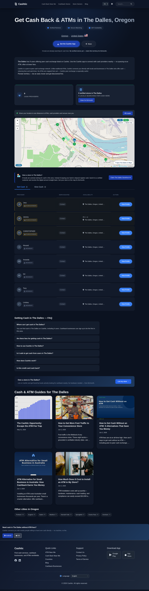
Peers (126, 120)
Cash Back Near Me (49, 4)
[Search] (131, 4)
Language (65, 577)
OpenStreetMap (122, 166)
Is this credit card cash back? (28, 369)
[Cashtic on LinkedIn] (20, 562)
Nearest (120, 122)
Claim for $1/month (86, 100)
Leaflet (113, 166)
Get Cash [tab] (22, 187)
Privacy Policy (81, 557)
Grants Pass (93, 516)
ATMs (120, 120)
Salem (42, 516)
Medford (53, 516)
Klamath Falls (66, 516)
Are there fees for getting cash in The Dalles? (34, 340)
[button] (106, 160)
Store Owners (77, 4)
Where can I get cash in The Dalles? (31, 326)
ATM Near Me (50, 554)
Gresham (106, 516)
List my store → (123, 383)
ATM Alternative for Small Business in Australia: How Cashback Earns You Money (31, 484)
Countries (48, 560)
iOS (18, 537)
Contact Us (80, 554)
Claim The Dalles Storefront (121, 177)
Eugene (31, 516)
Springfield (80, 516)
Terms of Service (82, 560)
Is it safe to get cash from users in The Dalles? (35, 355)
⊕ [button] (17, 128)
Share (89, 44)
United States (77, 36)
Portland (20, 516)
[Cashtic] (20, 4)
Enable (127, 113)
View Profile (125, 204)
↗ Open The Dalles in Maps (123, 162)
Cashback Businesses (53, 567)
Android (7, 537)
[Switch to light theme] (112, 4)
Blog (86, 4)
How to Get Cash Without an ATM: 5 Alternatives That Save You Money (114, 428)
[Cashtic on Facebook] (15, 562)
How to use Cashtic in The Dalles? (30, 347)
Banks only (129, 122)
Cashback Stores (64, 4)
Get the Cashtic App (66, 44)
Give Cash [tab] (40, 187)
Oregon (64, 36)
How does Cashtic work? (26, 362)
